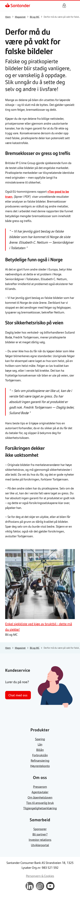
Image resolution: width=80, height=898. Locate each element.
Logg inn (64, 6)
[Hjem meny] (73, 6)
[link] (17, 6)
